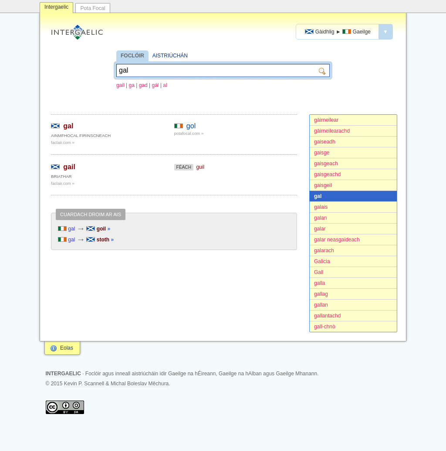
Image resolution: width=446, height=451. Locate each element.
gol (191, 126)
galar (320, 229)
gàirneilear (326, 120)
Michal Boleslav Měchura (140, 384)
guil (200, 167)
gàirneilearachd (332, 131)
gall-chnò (324, 327)
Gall (318, 272)
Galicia (322, 261)
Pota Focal (92, 8)
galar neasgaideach (337, 240)
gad (143, 85)
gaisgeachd (327, 174)
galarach (324, 250)
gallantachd (327, 316)
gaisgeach (326, 163)
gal (317, 196)
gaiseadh (324, 142)
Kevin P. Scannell (84, 384)
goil (98, 229)
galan (320, 218)
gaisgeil (323, 185)
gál (155, 85)
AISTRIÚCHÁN (170, 56)
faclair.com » (62, 142)
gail (120, 85)
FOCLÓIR (132, 56)
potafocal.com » (189, 133)
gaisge (321, 153)
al (165, 85)
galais (321, 207)
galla (319, 283)
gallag (321, 294)
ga (132, 85)
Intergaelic (56, 7)
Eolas (66, 348)
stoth (100, 240)
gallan (321, 305)
